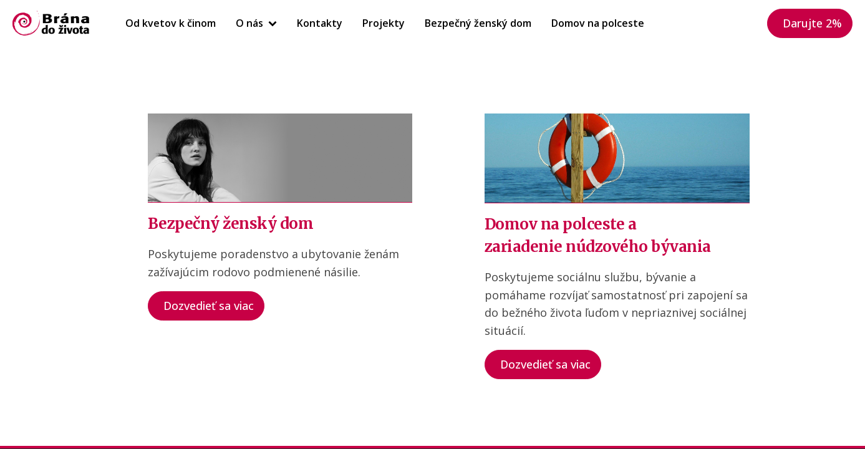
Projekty (383, 23)
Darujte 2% (812, 23)
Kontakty (319, 23)
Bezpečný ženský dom (478, 23)
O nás (256, 23)
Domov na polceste (597, 23)
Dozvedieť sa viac (208, 305)
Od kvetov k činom (170, 23)
